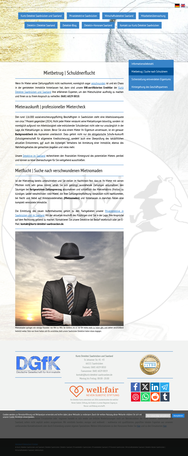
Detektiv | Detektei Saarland (41, 25)
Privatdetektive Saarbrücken (83, 16)
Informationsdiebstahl (142, 63)
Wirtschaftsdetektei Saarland (119, 16)
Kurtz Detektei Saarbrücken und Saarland (41, 16)
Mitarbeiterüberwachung (153, 16)
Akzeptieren (178, 415)
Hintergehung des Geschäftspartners (149, 87)
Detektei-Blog (70, 25)
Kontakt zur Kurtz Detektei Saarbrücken (139, 25)
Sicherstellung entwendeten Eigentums (151, 79)
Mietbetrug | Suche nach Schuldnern (149, 71)
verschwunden (98, 83)
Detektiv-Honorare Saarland (98, 25)
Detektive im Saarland (34, 156)
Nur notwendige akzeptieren (158, 415)
